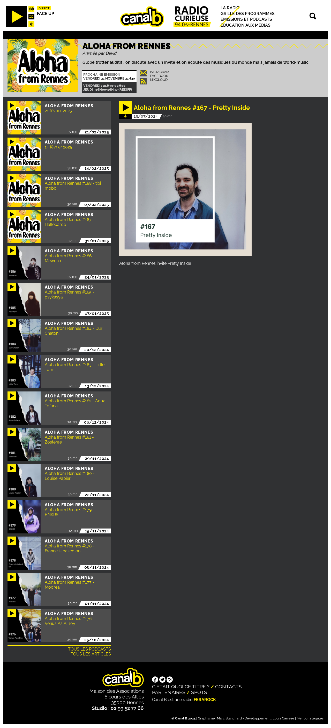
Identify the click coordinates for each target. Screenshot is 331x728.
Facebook (159, 76)
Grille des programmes (248, 13)
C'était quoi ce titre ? (180, 686)
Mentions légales (310, 718)
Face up (45, 13)
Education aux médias (245, 25)
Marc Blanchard (229, 718)
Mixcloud (159, 80)
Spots (199, 692)
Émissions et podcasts (246, 19)
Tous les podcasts (89, 649)
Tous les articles (91, 654)
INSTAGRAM (159, 72)
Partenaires (168, 692)
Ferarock (205, 699)
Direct (44, 8)
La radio (230, 7)
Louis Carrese (283, 718)
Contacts (228, 686)
